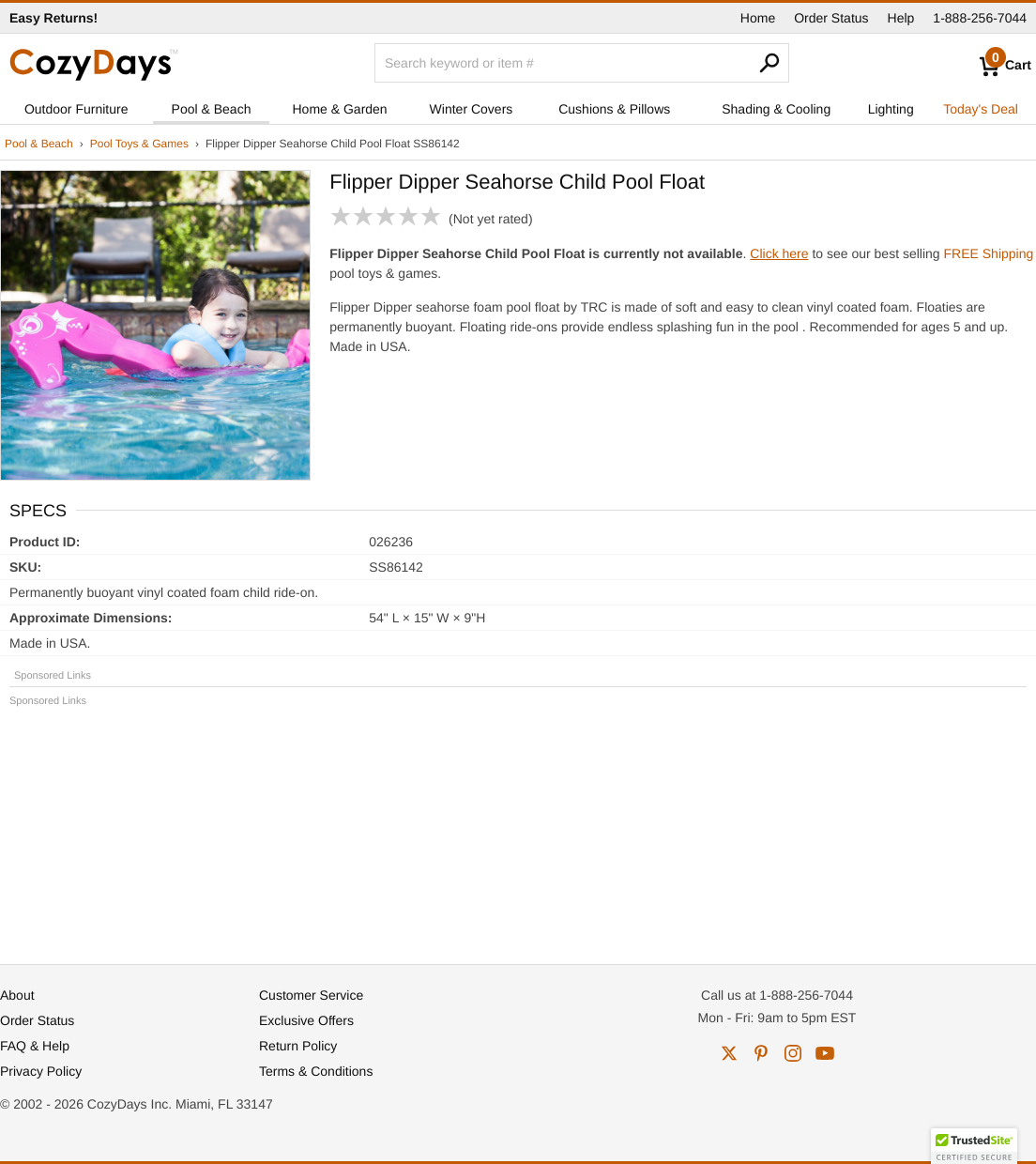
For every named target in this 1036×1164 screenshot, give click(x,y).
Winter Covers (471, 108)
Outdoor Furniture (76, 108)
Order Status (831, 17)
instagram (793, 1053)
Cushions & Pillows (614, 108)
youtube (825, 1053)
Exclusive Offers (306, 1020)
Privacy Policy (41, 1071)
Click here (779, 253)
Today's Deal (980, 108)
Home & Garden (340, 108)
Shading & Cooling (776, 108)
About (17, 995)
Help (901, 17)
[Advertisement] (518, 827)
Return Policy (298, 1045)
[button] (974, 1146)
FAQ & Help (34, 1045)
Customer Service (311, 995)
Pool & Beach (211, 108)
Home (757, 17)
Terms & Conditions (316, 1071)
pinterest (761, 1053)
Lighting (891, 108)
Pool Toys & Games (139, 143)
